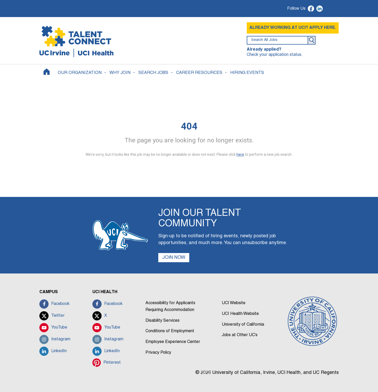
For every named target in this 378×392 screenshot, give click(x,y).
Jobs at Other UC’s (240, 335)
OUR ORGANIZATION (80, 73)
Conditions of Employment (169, 331)
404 (189, 126)
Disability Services (162, 321)
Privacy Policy (158, 353)
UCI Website (233, 303)
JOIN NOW (173, 257)
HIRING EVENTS (247, 73)
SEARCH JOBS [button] (153, 73)
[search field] (277, 40)
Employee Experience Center (172, 342)
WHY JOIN (119, 73)
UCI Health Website (240, 314)
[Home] (46, 71)
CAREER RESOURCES (199, 73)
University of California (243, 324)
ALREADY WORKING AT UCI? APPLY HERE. (292, 28)
